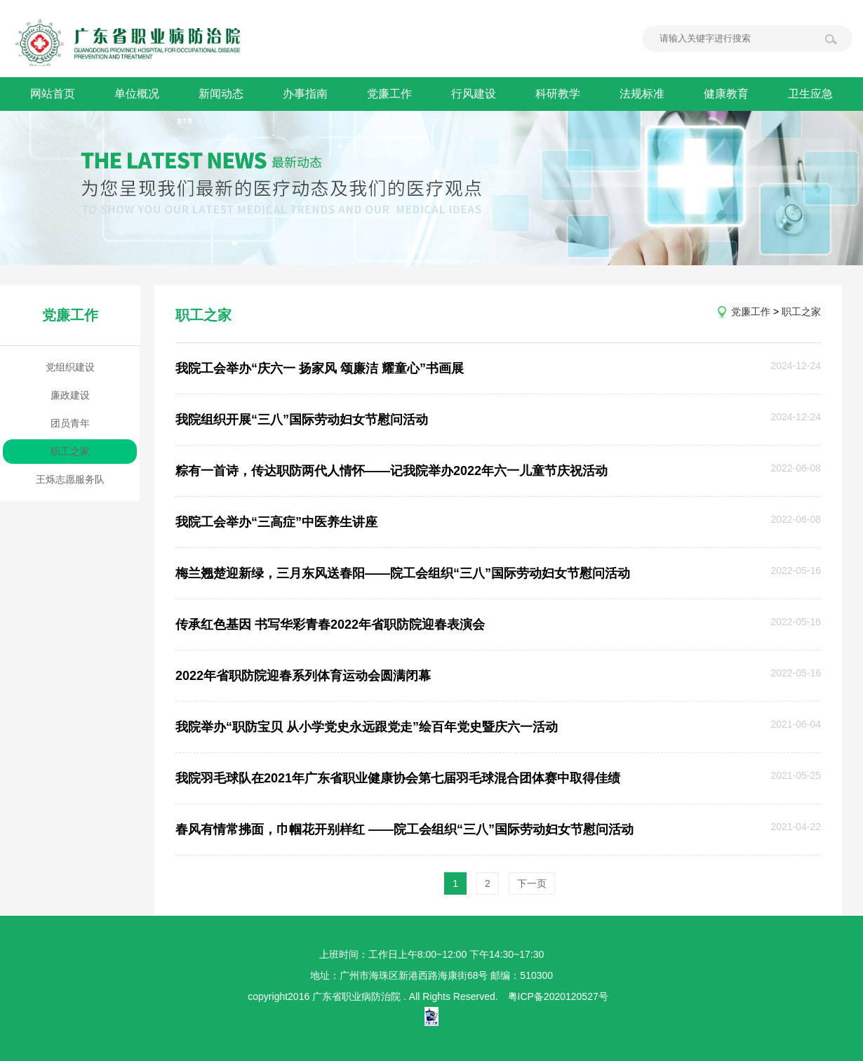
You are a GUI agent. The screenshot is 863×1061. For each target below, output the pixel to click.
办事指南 (305, 94)
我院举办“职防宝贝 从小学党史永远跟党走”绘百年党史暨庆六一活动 (366, 727)
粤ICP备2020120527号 (558, 996)
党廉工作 (389, 94)
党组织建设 (70, 367)
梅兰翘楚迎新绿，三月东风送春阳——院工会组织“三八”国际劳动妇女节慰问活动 (402, 573)
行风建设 (473, 94)
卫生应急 (810, 94)
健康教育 (726, 94)
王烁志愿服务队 (70, 479)
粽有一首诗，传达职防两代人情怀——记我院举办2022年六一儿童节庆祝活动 (391, 471)
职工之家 (70, 451)
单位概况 (136, 94)
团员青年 (70, 423)
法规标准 (642, 94)
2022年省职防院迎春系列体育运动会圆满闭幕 (303, 676)
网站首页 (52, 94)
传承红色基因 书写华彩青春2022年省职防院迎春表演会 (330, 625)
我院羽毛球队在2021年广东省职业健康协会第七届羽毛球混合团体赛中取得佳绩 (397, 778)
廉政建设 (70, 395)
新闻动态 (221, 94)
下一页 (532, 883)
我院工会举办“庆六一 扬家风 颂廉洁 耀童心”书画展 (319, 368)
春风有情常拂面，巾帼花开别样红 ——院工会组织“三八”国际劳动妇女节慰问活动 (404, 829)
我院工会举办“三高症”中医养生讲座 (276, 522)
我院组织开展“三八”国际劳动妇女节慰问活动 (301, 420)
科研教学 (557, 94)
